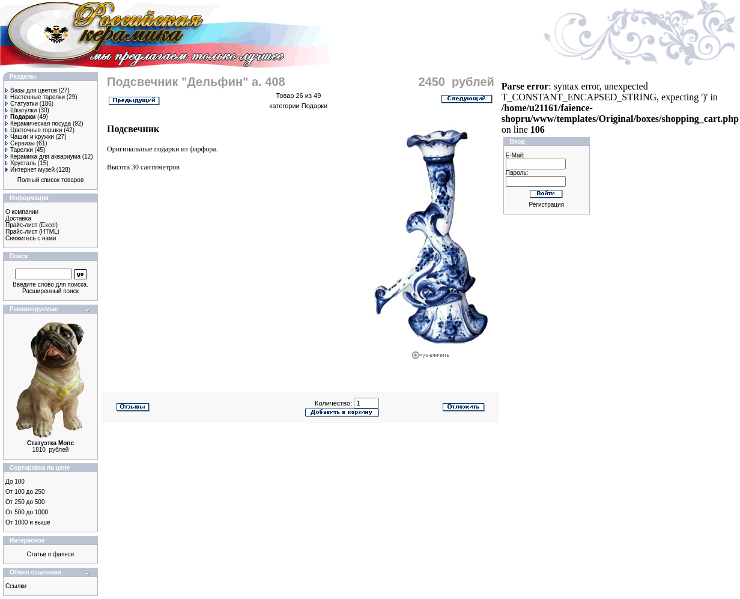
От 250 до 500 (24, 502)
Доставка (18, 218)
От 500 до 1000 (26, 512)
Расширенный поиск (50, 291)
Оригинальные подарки (143, 149)
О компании (21, 211)
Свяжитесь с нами (30, 238)
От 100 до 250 (24, 491)
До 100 (15, 481)
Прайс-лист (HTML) (32, 231)
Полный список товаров (50, 180)
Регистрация (546, 204)
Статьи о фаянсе (50, 554)
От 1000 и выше (27, 522)
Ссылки (15, 586)
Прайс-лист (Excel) (31, 225)
